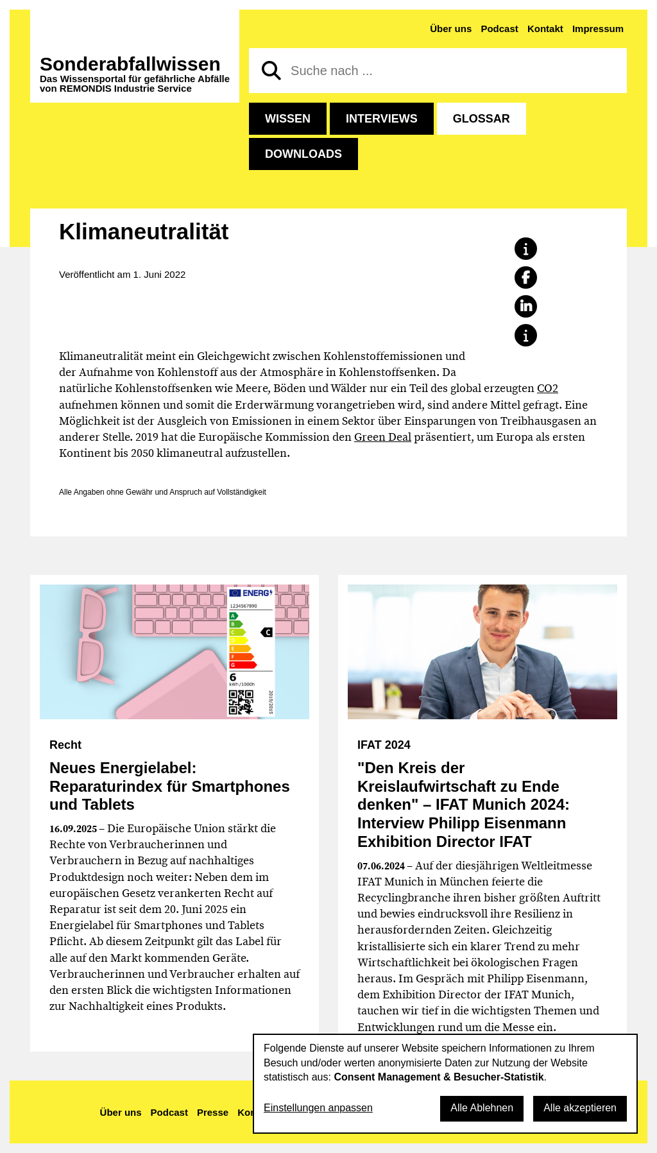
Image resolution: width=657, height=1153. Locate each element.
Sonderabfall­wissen (135, 74)
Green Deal (382, 437)
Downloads (303, 154)
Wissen (288, 118)
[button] (526, 248)
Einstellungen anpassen (318, 1107)
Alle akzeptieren (580, 1107)
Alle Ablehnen (481, 1107)
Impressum (598, 28)
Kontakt (545, 28)
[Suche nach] (438, 70)
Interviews (382, 118)
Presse (212, 1112)
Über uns (451, 28)
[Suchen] (271, 71)
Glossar (481, 118)
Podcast (499, 28)
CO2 (547, 388)
